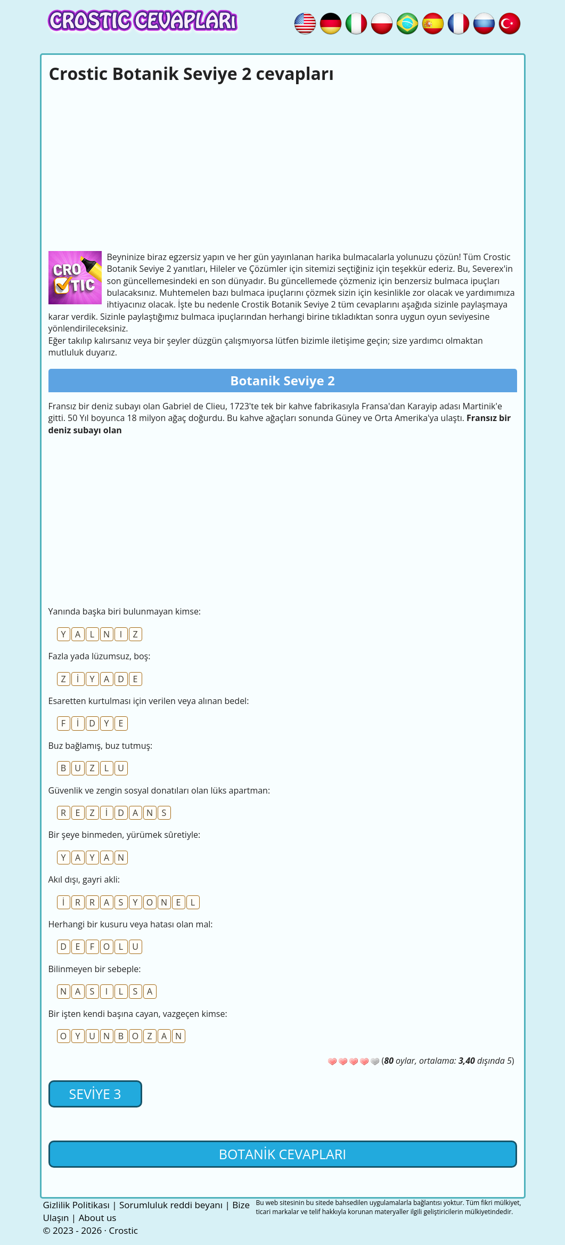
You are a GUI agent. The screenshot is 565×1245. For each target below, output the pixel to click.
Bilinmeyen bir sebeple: (94, 969)
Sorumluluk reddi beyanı (171, 1205)
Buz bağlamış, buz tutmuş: (100, 745)
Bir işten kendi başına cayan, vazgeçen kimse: (137, 1014)
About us (98, 1217)
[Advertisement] (282, 165)
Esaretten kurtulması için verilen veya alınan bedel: (148, 701)
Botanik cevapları (282, 1154)
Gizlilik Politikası (76, 1205)
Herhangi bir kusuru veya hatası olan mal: (130, 924)
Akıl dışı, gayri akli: (84, 879)
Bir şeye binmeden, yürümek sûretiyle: (124, 834)
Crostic (123, 1230)
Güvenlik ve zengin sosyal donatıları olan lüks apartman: (159, 790)
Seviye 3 (95, 1094)
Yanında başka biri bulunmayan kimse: (124, 611)
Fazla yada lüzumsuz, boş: (99, 656)
